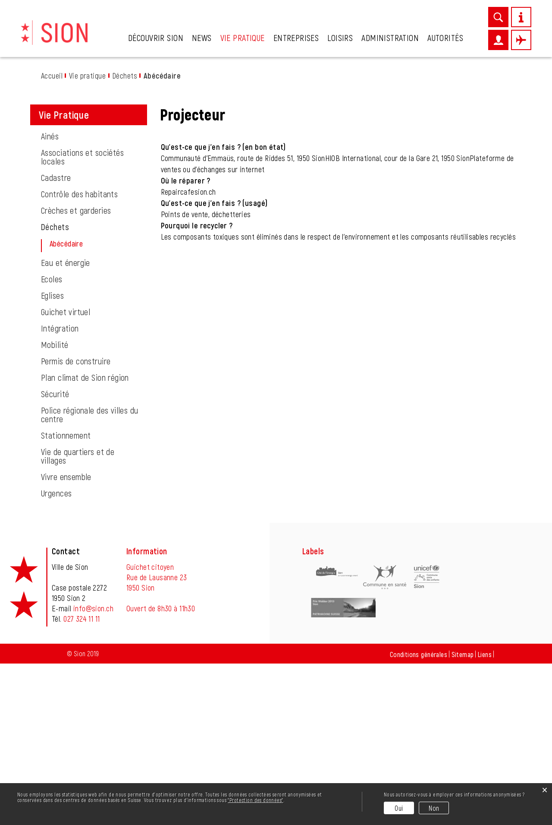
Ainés (50, 297)
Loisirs (340, 37)
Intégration (60, 489)
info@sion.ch (93, 769)
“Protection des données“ (255, 800)
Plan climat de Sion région (85, 539)
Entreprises (296, 37)
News (202, 37)
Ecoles (52, 440)
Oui (399, 808)
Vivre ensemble (66, 638)
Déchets (55, 388)
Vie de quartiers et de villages (77, 617)
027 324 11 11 (81, 780)
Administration (390, 37)
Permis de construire (75, 522)
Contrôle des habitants (79, 355)
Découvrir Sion (155, 37)
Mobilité (54, 506)
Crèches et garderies (76, 372)
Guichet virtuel (65, 473)
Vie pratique (242, 37)
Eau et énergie (65, 424)
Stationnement (66, 596)
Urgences (56, 654)
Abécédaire (87, 405)
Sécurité (55, 555)
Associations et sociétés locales (82, 318)
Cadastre (56, 339)
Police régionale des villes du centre (89, 575)
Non (434, 808)
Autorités (445, 37)
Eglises (52, 457)
